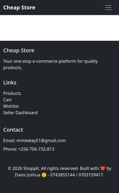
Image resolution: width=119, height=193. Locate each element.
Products (12, 93)
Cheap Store (19, 7)
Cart (7, 100)
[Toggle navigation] (108, 7)
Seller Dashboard (20, 113)
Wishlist (11, 106)
